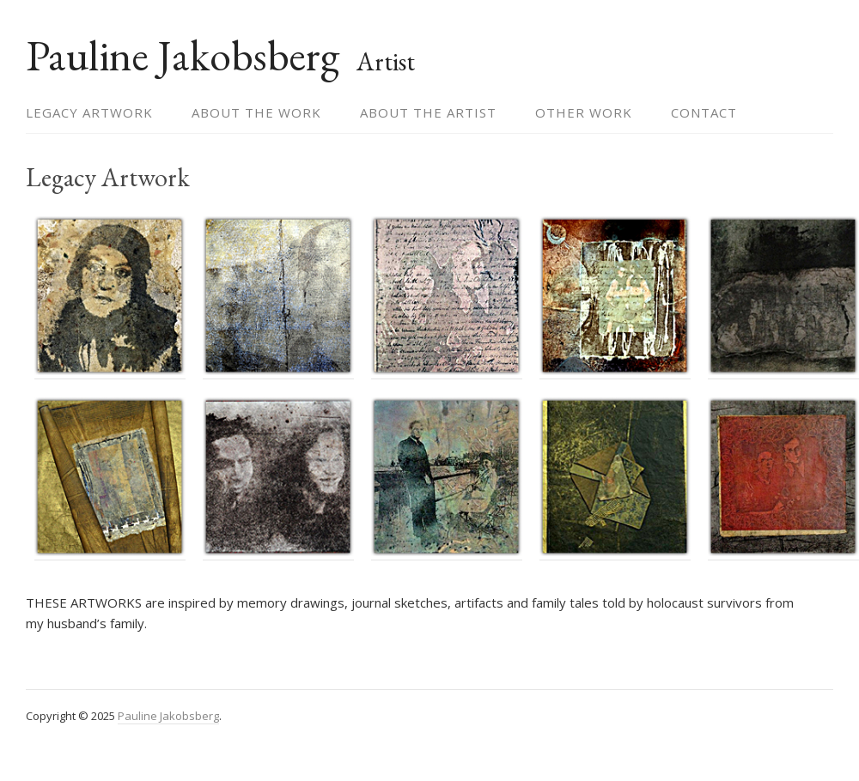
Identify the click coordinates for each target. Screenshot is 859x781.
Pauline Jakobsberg (182, 55)
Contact (704, 112)
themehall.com (792, 715)
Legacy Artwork (89, 112)
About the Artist (428, 112)
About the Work (256, 112)
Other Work (583, 112)
